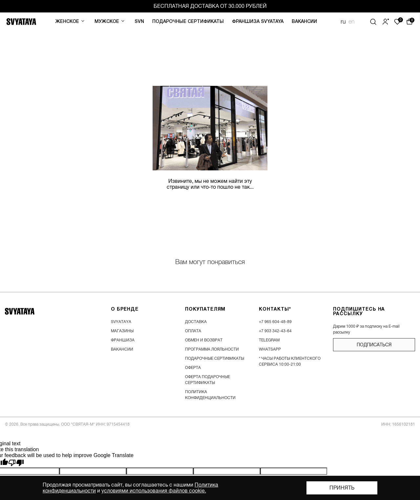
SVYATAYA (121, 321)
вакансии (122, 349)
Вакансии (304, 22)
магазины (122, 331)
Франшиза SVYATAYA (258, 22)
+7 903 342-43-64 (275, 331)
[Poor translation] (16, 463)
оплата (193, 331)
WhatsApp (270, 349)
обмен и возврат (203, 340)
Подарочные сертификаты (188, 22)
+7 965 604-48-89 (275, 321)
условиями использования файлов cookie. (153, 491)
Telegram (269, 340)
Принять (341, 488)
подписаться (374, 344)
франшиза (123, 340)
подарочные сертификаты (214, 358)
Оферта (193, 367)
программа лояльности (212, 349)
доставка (196, 321)
